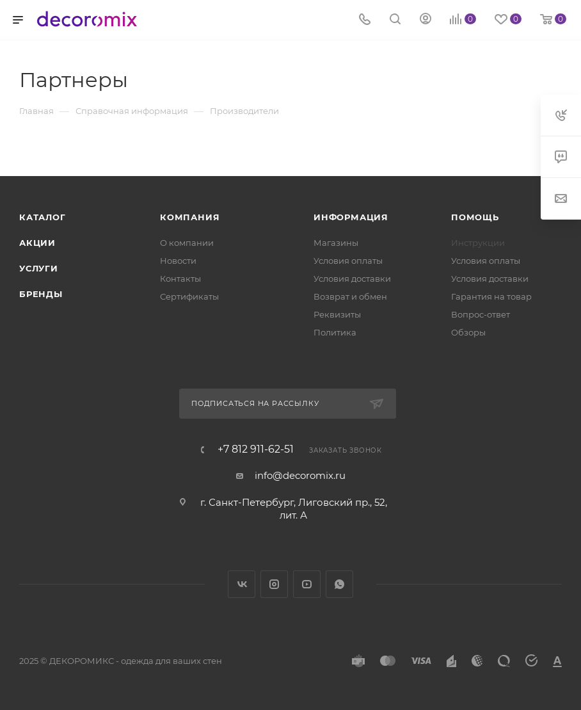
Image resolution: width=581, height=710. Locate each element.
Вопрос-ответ (480, 314)
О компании (187, 243)
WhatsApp (339, 584)
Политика (335, 332)
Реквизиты (337, 314)
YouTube (307, 584)
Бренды (41, 294)
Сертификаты (189, 296)
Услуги (38, 268)
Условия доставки (352, 278)
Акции (37, 243)
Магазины (336, 243)
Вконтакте (241, 584)
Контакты (180, 278)
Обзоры (468, 332)
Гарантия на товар (491, 296)
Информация (351, 217)
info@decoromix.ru (300, 475)
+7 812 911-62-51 (256, 449)
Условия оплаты (348, 260)
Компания (189, 217)
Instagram (274, 584)
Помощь (475, 217)
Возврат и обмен (350, 296)
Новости (178, 260)
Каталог (42, 217)
